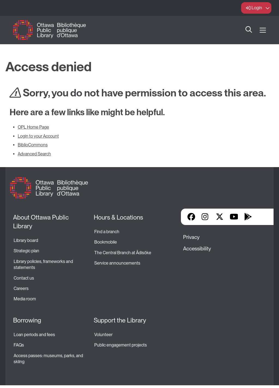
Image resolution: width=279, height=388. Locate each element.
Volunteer (103, 334)
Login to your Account (38, 136)
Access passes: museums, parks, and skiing (49, 358)
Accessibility (197, 248)
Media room (25, 298)
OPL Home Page (33, 127)
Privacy (191, 237)
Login (256, 7)
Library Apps (262, 217)
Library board (26, 240)
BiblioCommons (33, 144)
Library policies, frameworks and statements (44, 264)
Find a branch (106, 231)
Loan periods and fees (35, 334)
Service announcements (117, 263)
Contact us (24, 278)
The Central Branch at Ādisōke (122, 252)
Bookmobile (105, 242)
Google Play (248, 217)
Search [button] (248, 30)
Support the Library (120, 320)
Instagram (205, 217)
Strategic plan (27, 250)
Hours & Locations (118, 217)
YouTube (234, 217)
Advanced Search (34, 153)
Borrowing (27, 320)
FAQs (19, 345)
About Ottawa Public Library (41, 222)
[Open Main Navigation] (262, 30)
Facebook (191, 217)
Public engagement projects (120, 345)
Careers (21, 288)
